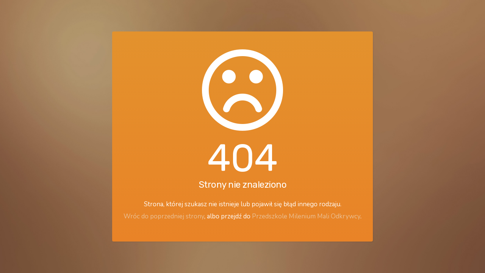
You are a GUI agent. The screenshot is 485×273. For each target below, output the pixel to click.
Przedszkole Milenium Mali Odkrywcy (306, 216)
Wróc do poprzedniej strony (164, 216)
